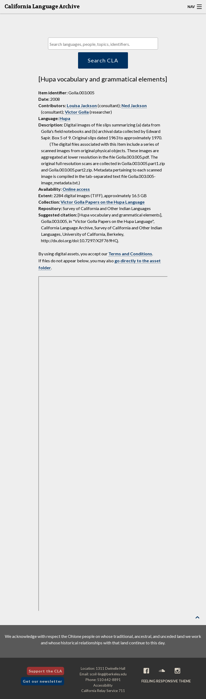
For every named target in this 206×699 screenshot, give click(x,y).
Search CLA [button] (103, 60)
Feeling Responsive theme (166, 681)
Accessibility (103, 685)
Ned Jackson (134, 105)
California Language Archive (42, 6)
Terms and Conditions (130, 253)
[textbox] (104, 44)
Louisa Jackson (82, 105)
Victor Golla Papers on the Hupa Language (103, 201)
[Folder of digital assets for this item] (103, 443)
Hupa (65, 118)
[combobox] (103, 44)
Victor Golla (77, 111)
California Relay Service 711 (103, 691)
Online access (76, 189)
